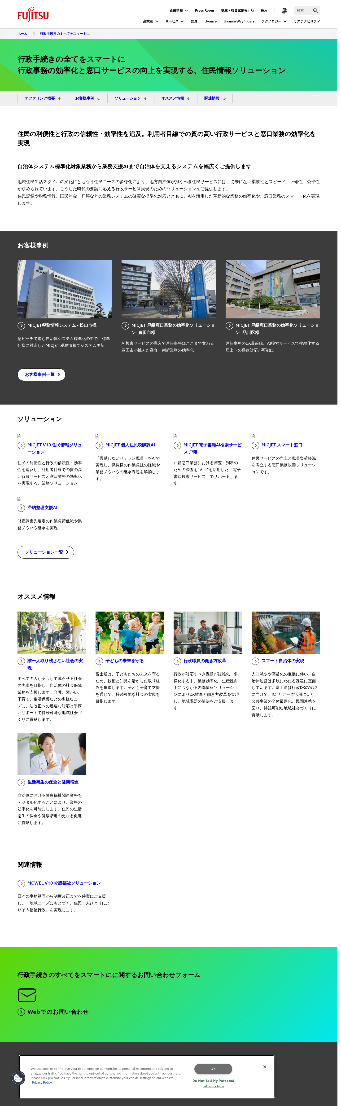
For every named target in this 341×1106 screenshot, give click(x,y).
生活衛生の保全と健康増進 (48, 782)
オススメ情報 (173, 98)
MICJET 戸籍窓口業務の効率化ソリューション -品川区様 (272, 328)
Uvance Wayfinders (239, 21)
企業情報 (176, 11)
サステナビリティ (307, 21)
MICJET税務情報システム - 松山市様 (56, 326)
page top (330, 1047)
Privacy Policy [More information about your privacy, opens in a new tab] (42, 1082)
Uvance (211, 21)
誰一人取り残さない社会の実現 (50, 664)
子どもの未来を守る (120, 661)
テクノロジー (271, 21)
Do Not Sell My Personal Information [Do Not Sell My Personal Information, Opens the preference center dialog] (213, 1083)
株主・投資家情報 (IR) (237, 11)
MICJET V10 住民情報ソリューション (49, 448)
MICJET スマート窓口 (277, 445)
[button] (18, 1078)
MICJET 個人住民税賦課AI (125, 445)
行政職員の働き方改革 (200, 661)
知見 (194, 21)
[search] (315, 10)
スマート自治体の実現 (278, 661)
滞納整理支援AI (37, 508)
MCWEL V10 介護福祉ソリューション (59, 883)
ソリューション (128, 98)
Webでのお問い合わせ (53, 1012)
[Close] (265, 1067)
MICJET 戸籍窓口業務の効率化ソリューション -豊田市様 (168, 328)
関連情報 (212, 98)
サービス (172, 21)
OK (213, 1069)
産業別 (148, 21)
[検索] (307, 10)
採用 (264, 11)
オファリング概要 (40, 98)
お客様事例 (85, 98)
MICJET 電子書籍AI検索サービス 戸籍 (207, 448)
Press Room (204, 11)
